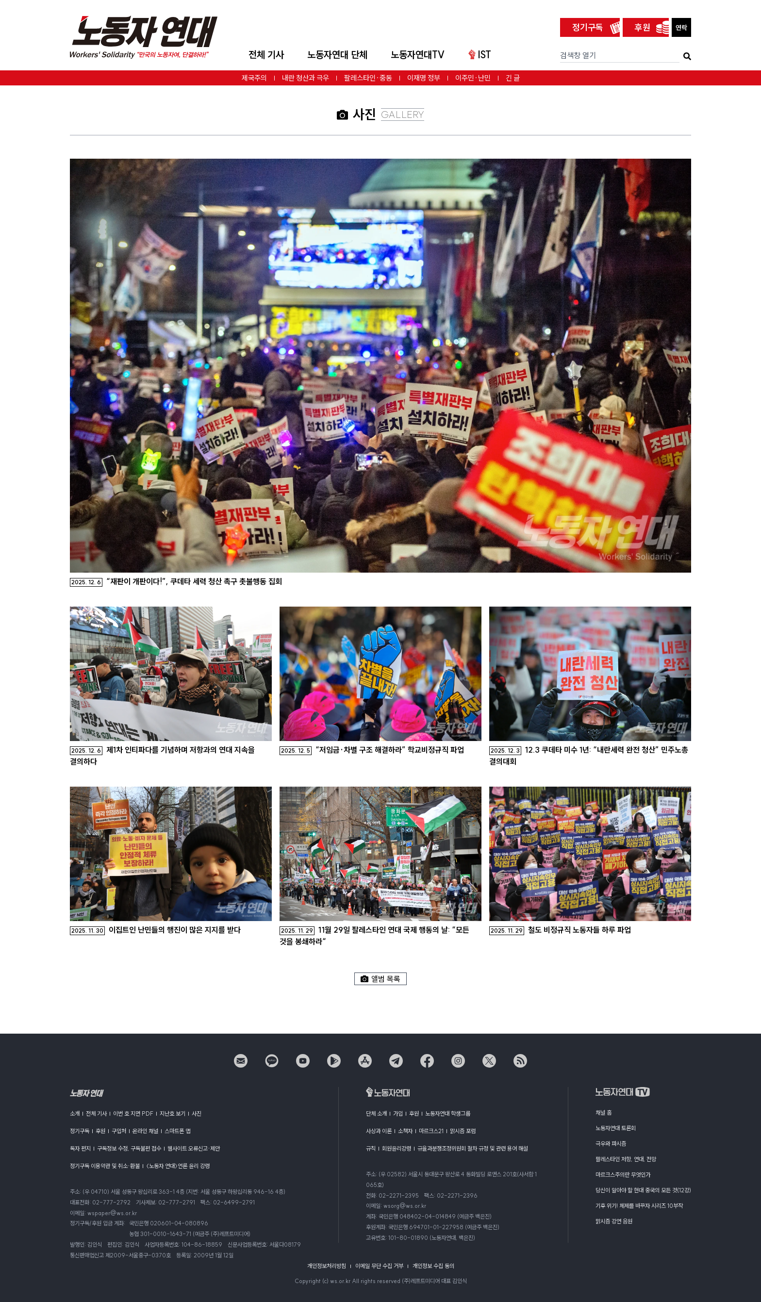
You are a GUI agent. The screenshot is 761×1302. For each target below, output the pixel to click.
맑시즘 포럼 (463, 1131)
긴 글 (513, 77)
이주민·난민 (473, 77)
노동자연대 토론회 (616, 1128)
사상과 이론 (379, 1131)
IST (479, 55)
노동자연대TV (418, 55)
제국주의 (254, 77)
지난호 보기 (172, 1113)
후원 (642, 27)
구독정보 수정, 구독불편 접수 (129, 1148)
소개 (75, 1113)
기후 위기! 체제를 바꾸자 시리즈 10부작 (639, 1205)
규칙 (371, 1148)
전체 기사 (266, 55)
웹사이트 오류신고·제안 (193, 1148)
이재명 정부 (423, 77)
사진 (196, 1113)
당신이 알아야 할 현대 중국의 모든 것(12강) (643, 1190)
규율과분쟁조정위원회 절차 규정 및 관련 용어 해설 (472, 1148)
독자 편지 (80, 1148)
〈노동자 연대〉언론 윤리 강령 (178, 1166)
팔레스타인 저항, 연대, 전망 (626, 1159)
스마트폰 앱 (177, 1131)
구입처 (119, 1131)
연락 (681, 27)
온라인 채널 (145, 1131)
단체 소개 (376, 1113)
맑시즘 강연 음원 (614, 1221)
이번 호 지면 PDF (133, 1113)
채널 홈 (604, 1112)
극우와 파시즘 (611, 1143)
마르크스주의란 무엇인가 (623, 1174)
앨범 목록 (380, 979)
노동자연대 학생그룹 (447, 1113)
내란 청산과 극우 (305, 77)
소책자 (405, 1131)
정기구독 (587, 27)
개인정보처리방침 (326, 1265)
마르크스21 (431, 1131)
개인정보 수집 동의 (433, 1265)
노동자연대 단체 (337, 55)
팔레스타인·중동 (368, 77)
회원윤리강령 (396, 1148)
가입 (398, 1113)
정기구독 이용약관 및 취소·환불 (105, 1166)
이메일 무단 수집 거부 (379, 1265)
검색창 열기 (578, 55)
